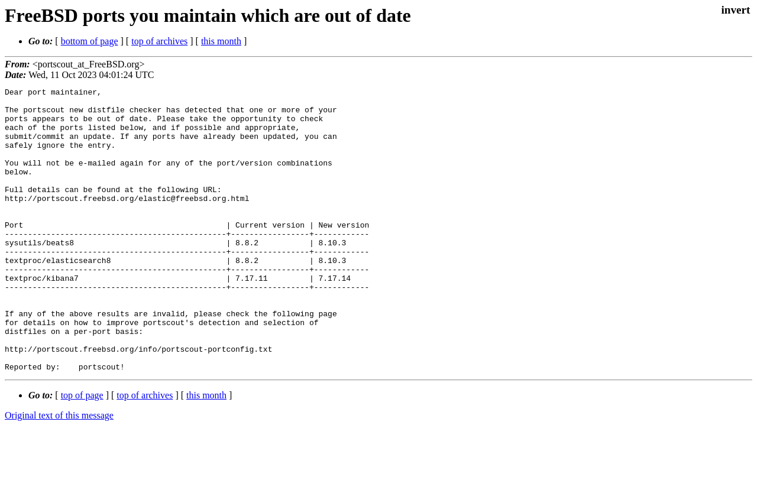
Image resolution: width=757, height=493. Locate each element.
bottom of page (89, 41)
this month (221, 41)
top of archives (159, 41)
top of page (82, 452)
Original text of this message (59, 472)
